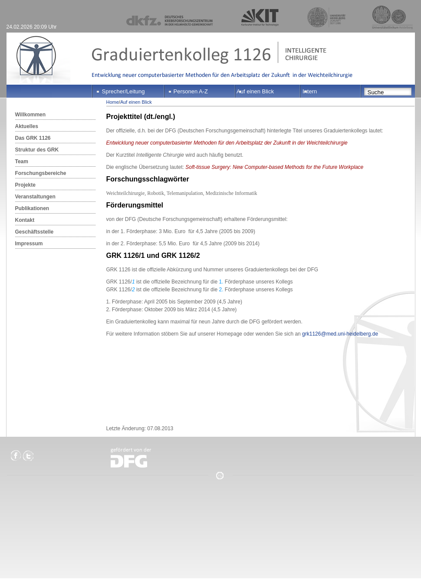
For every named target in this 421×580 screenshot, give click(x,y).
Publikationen (32, 208)
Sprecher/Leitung (123, 91)
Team (21, 161)
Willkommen (30, 115)
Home (112, 102)
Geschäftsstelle (34, 232)
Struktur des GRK (37, 150)
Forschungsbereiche (40, 173)
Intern (310, 91)
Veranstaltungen (35, 197)
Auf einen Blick (255, 91)
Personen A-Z (191, 91)
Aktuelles (26, 126)
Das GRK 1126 (33, 138)
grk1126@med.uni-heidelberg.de (340, 334)
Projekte (25, 185)
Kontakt (25, 220)
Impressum (29, 244)
